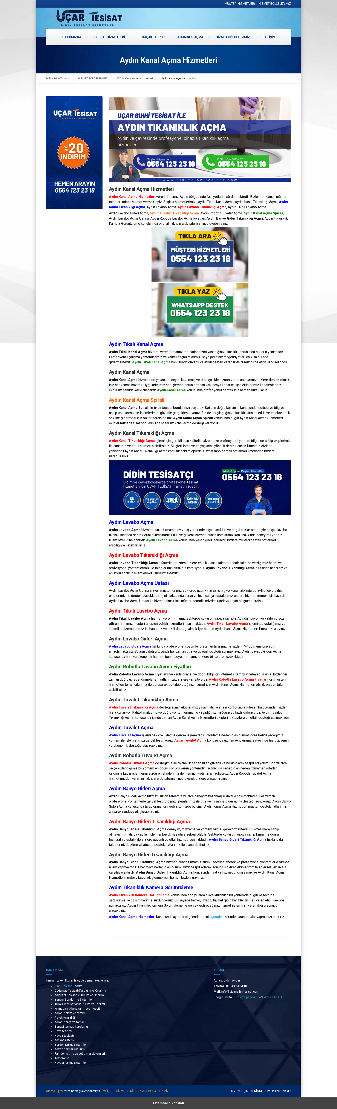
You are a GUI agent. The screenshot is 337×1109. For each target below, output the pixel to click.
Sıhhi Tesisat (63, 986)
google (216, 917)
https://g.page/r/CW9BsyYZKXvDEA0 (259, 997)
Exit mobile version (168, 1103)
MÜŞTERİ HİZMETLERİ (240, 3)
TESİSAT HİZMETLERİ (109, 37)
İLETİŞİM (269, 37)
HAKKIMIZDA (71, 37)
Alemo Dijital (54, 1091)
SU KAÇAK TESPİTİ (151, 37)
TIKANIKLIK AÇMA (190, 37)
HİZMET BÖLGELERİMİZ (275, 3)
